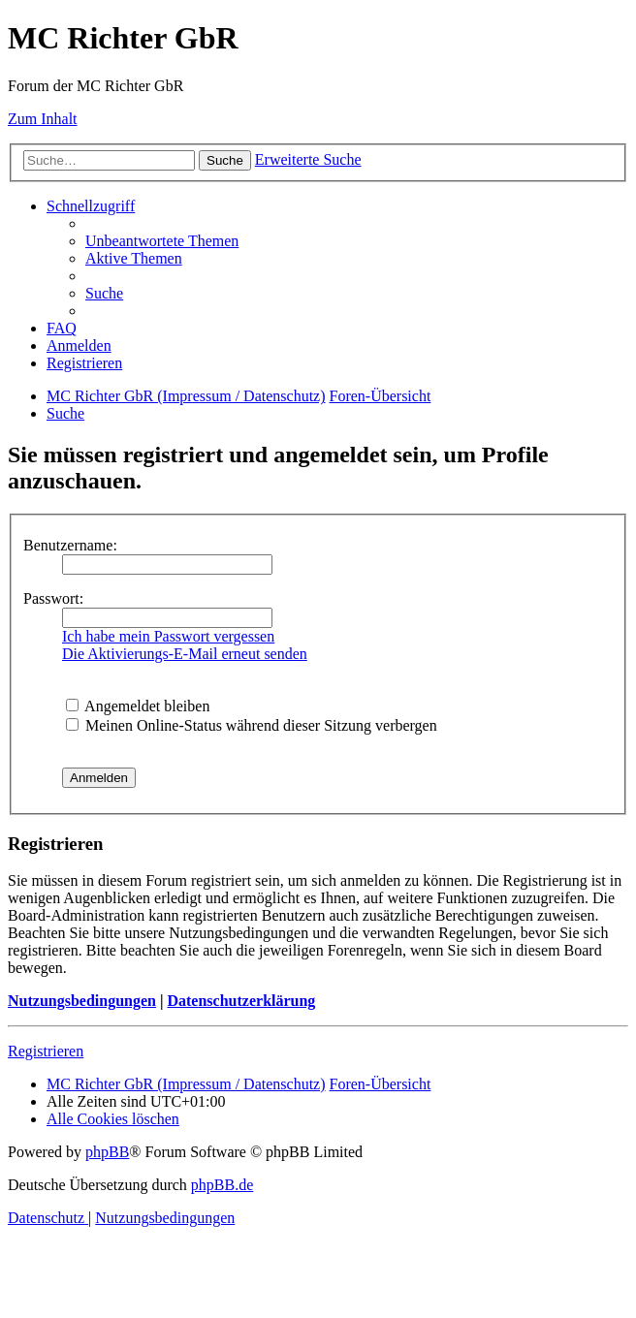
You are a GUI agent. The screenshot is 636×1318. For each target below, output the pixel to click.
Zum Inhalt (43, 118)
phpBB (107, 1152)
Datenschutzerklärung (241, 1000)
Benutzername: (70, 545)
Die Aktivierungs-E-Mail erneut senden (184, 653)
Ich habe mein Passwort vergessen (168, 636)
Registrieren (45, 1051)
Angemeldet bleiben (137, 706)
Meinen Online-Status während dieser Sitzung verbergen (251, 725)
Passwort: (53, 598)
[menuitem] (161, 241)
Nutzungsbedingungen (82, 1000)
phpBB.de (222, 1185)
